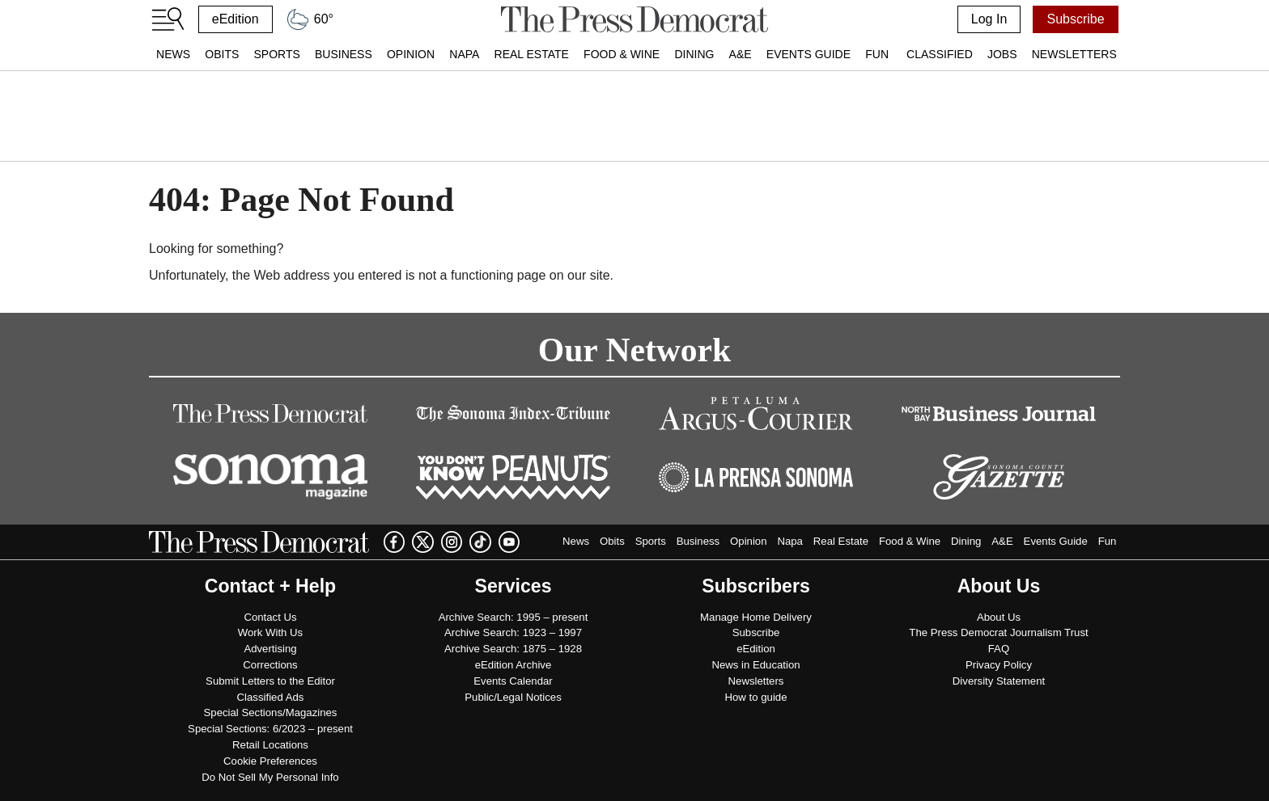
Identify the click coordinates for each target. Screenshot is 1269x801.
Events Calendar (513, 681)
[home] (634, 19)
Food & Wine (622, 54)
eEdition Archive (513, 665)
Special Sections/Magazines (270, 712)
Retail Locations (270, 745)
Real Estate (531, 54)
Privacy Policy (999, 665)
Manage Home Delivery (756, 617)
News (173, 54)
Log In (989, 19)
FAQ (998, 649)
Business (343, 54)
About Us (999, 617)
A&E (740, 54)
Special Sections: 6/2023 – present (270, 729)
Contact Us (270, 617)
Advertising (270, 649)
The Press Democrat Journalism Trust (998, 632)
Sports (276, 54)
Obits (222, 54)
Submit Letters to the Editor (270, 681)
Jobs (1002, 54)
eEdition (235, 19)
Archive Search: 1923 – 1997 (513, 632)
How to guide (756, 697)
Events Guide (808, 54)
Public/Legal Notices (513, 697)
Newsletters (1074, 54)
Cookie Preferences (270, 761)
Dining (694, 54)
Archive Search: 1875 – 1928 (513, 649)
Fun (877, 54)
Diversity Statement (999, 681)
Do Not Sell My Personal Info (270, 777)
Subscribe (1075, 19)
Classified (939, 54)
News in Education (755, 665)
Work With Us (270, 632)
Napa (464, 54)
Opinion (411, 54)
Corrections (270, 665)
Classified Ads (270, 697)
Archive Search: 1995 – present (513, 617)
